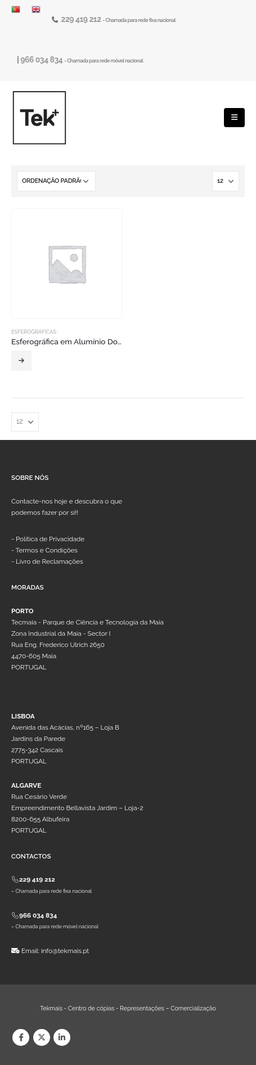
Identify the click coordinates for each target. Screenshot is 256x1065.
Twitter (41, 1037)
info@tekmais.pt (65, 951)
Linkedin (61, 1037)
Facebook (20, 1037)
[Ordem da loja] (56, 181)
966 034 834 (42, 59)
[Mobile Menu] (234, 117)
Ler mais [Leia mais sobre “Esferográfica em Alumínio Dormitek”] (21, 360)
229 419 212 (82, 19)
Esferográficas (33, 332)
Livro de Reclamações (49, 561)
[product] (67, 263)
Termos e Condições (47, 550)
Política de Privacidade (50, 539)
